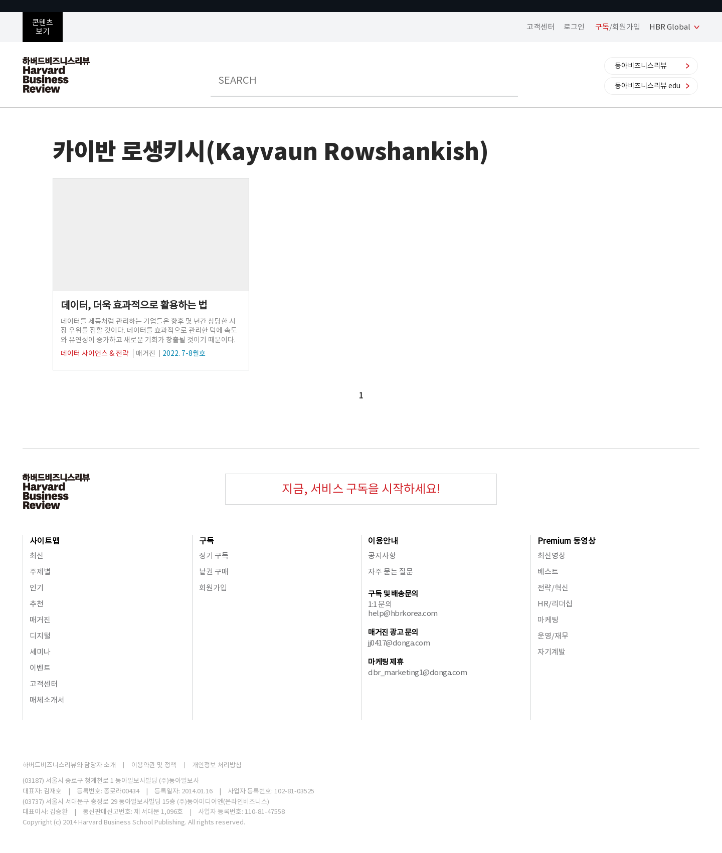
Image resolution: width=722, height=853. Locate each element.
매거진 (40, 619)
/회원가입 (617, 27)
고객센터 (540, 27)
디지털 (40, 636)
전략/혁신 (553, 587)
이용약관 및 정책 (153, 765)
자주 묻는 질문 (390, 571)
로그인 (574, 27)
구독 (206, 541)
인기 (37, 587)
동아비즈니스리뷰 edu (647, 85)
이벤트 (40, 668)
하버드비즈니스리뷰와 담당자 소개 (69, 765)
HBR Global (669, 27)
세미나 (40, 652)
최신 (37, 555)
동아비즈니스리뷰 (641, 65)
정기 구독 (214, 555)
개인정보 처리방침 (217, 765)
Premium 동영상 (566, 541)
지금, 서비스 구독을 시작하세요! (361, 489)
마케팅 (548, 619)
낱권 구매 (214, 571)
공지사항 (382, 555)
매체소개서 (47, 700)
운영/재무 (553, 636)
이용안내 (383, 541)
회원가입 (213, 587)
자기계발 (551, 652)
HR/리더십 (555, 603)
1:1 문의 (380, 604)
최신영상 (551, 555)
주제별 (40, 571)
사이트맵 (45, 541)
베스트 (548, 571)
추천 (37, 603)
